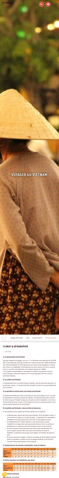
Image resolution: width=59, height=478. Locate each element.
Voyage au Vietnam (17, 338)
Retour (7, 352)
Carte (27, 338)
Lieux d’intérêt (37, 338)
